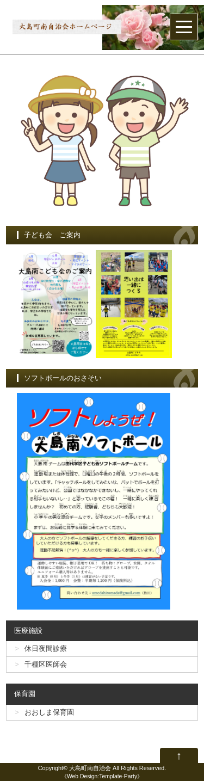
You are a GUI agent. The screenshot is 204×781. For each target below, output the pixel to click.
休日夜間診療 (45, 648)
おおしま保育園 (49, 712)
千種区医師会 (45, 664)
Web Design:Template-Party (102, 776)
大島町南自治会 (90, 768)
